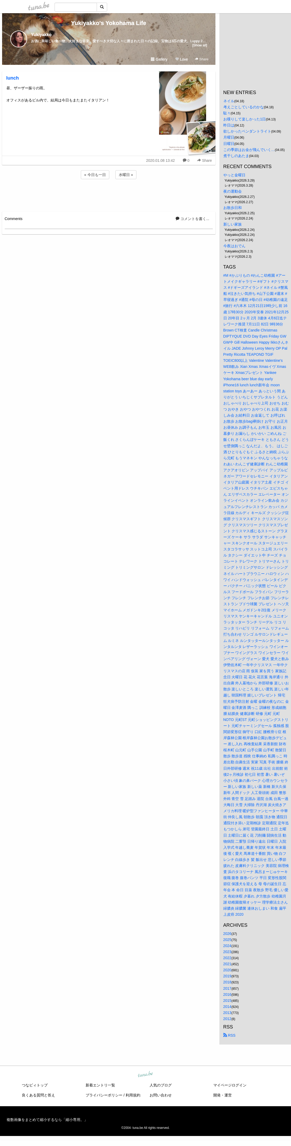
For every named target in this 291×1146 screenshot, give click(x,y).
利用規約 (133, 1095)
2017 (227, 988)
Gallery (159, 59)
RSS (229, 1035)
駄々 (227, 113)
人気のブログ (161, 1085)
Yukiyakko (41, 34)
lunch (12, 78)
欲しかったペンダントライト (247, 131)
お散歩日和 (232, 208)
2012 (227, 1019)
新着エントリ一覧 (100, 1085)
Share (201, 59)
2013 (227, 1013)
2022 (227, 958)
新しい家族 (232, 224)
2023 (227, 952)
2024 (227, 946)
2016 (227, 994)
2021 (227, 964)
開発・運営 (222, 1095)
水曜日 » (126, 175)
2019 (227, 976)
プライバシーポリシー (104, 1095)
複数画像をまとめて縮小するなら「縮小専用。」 (47, 1120)
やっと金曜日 (234, 175)
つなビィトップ (35, 1085)
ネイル (228, 101)
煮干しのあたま (236, 156)
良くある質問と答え (38, 1095)
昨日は (228, 125)
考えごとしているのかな (243, 107)
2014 (227, 1006)
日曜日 (228, 144)
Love (181, 59)
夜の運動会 (232, 191)
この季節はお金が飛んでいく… (249, 150)
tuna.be (145, 1074)
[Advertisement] (108, 194)
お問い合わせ (161, 1095)
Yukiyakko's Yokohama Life (108, 23)
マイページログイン (229, 1085)
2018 (227, 982)
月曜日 (228, 137)
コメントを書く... (192, 219)
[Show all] (199, 45)
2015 (227, 1000)
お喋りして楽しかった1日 (244, 119)
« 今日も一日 (95, 175)
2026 (227, 934)
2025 (227, 940)
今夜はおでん (234, 246)
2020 (227, 970)
